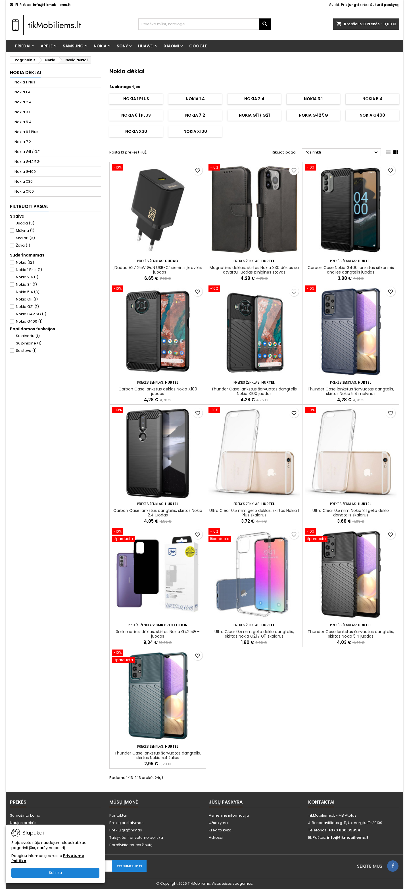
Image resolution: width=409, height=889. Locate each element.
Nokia (100, 46)
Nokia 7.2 (22, 141)
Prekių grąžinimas (125, 830)
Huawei (146, 46)
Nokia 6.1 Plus (26, 131)
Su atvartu (28, 336)
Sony (122, 46)
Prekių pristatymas (126, 822)
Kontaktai (118, 815)
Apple (47, 46)
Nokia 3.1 (22, 112)
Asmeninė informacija (229, 815)
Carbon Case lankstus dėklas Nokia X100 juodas (157, 391)
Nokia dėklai (25, 72)
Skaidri (25, 238)
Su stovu (26, 350)
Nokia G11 (27, 299)
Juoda (25, 223)
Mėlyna (25, 230)
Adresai (216, 837)
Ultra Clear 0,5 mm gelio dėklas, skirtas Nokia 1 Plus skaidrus (254, 513)
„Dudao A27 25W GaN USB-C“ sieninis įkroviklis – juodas (157, 270)
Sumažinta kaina (25, 815)
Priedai (22, 46)
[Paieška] (204, 24)
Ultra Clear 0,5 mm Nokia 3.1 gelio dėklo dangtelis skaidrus (350, 513)
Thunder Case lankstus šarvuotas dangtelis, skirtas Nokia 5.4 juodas (351, 634)
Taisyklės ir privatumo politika (136, 837)
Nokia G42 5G (26, 161)
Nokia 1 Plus (24, 82)
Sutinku (55, 872)
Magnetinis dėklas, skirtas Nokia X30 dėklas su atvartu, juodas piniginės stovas (254, 270)
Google (198, 46)
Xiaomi (171, 46)
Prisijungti (350, 4)
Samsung (73, 46)
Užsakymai (219, 822)
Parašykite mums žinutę (131, 845)
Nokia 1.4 (22, 92)
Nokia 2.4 (23, 102)
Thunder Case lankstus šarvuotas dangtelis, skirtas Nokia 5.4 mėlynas (351, 391)
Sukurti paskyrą (384, 4)
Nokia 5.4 (23, 122)
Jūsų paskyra (226, 802)
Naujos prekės (23, 822)
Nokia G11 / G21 (27, 151)
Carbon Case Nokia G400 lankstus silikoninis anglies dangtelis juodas (351, 270)
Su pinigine (28, 343)
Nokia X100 (24, 191)
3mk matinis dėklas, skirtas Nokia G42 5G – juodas (158, 634)
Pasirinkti (342, 152)
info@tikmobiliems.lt (52, 4)
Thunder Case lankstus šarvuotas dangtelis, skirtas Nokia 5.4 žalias (157, 755)
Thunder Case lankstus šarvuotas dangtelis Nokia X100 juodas (254, 391)
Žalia (23, 245)
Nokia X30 (23, 181)
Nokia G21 (27, 306)
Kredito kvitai (220, 830)
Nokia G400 (25, 171)
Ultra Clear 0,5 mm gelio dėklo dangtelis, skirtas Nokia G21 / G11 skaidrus (254, 634)
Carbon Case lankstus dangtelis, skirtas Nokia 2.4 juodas (157, 513)
